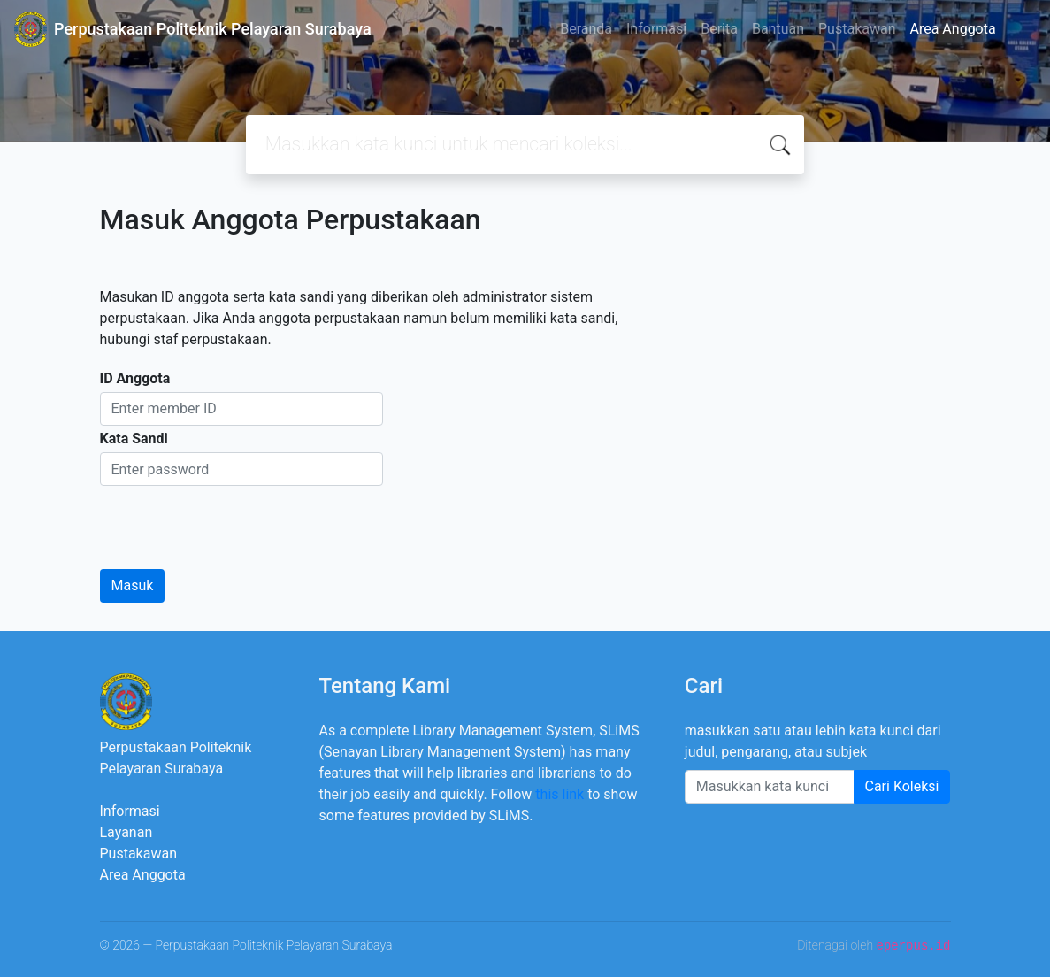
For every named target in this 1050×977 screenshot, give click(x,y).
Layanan (126, 832)
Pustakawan (856, 28)
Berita (719, 28)
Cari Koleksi (902, 786)
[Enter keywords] (770, 787)
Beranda (586, 28)
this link (559, 794)
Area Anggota (953, 28)
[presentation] (234, 520)
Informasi (656, 28)
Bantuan (778, 28)
